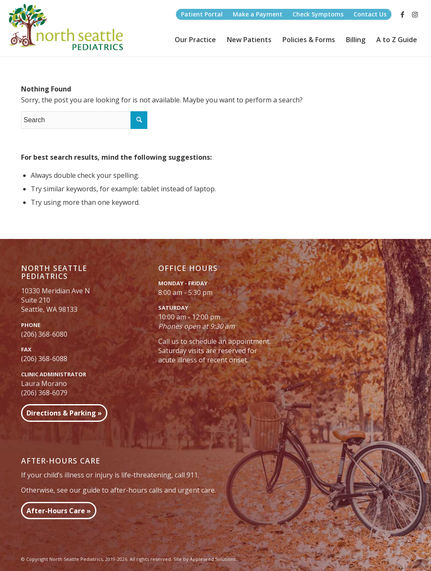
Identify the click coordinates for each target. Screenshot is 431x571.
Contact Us (370, 14)
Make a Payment (257, 14)
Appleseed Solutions (213, 559)
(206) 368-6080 (44, 334)
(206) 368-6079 (44, 392)
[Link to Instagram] (415, 14)
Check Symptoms (318, 14)
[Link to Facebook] (402, 14)
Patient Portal (202, 14)
